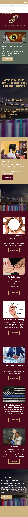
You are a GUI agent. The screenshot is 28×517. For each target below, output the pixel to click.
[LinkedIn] (13, 10)
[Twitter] (11, 10)
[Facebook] (15, 10)
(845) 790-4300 (7, 13)
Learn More (8, 58)
